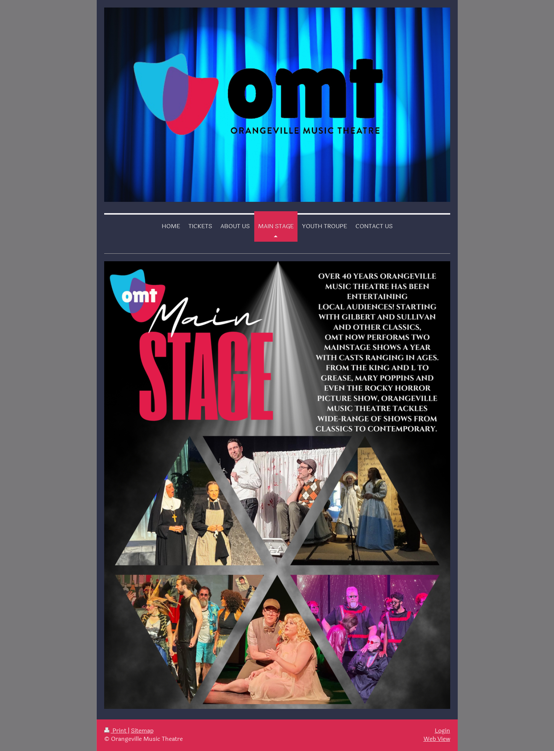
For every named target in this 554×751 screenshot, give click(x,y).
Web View (436, 738)
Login (442, 730)
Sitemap (142, 730)
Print (116, 730)
